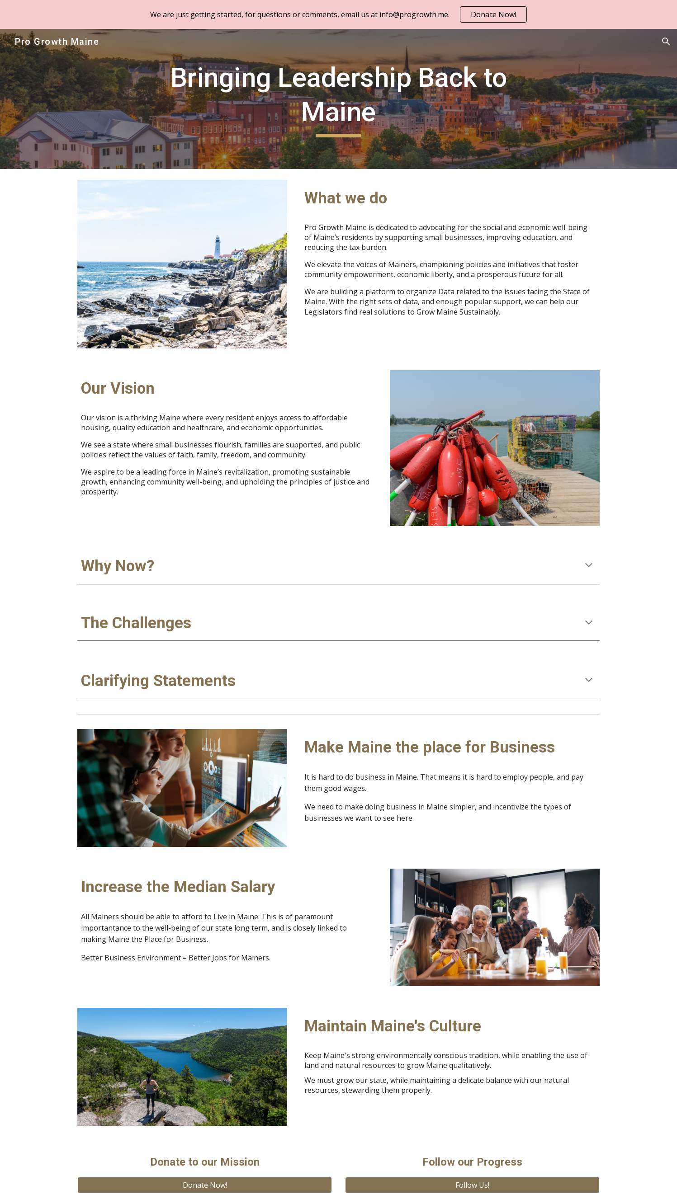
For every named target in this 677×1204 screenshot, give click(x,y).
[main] (339, 99)
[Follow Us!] (472, 1185)
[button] (666, 41)
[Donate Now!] (204, 1185)
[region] (338, 14)
